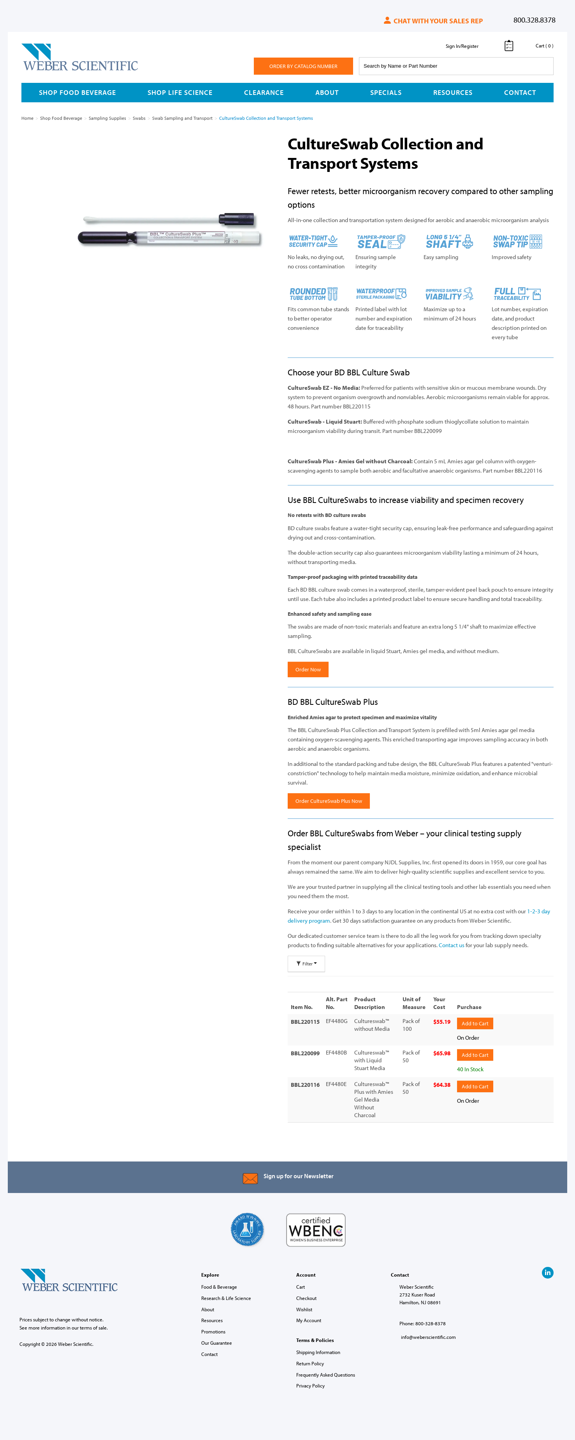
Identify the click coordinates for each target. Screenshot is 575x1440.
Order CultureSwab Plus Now (328, 800)
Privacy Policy (310, 1385)
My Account (308, 1320)
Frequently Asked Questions (325, 1374)
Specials (386, 92)
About (327, 92)
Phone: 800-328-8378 (422, 1322)
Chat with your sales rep (433, 20)
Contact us (451, 945)
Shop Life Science (180, 92)
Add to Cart (475, 1023)
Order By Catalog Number (303, 66)
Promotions (213, 1331)
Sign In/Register (462, 46)
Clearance (264, 92)
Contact (520, 92)
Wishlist (304, 1308)
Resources (453, 92)
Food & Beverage (219, 1286)
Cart (300, 1286)
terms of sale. (94, 1327)
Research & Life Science (226, 1297)
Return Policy (310, 1362)
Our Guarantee (216, 1342)
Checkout (306, 1297)
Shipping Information (318, 1351)
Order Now (308, 669)
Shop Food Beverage (77, 92)
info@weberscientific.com (428, 1336)
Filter (306, 964)
